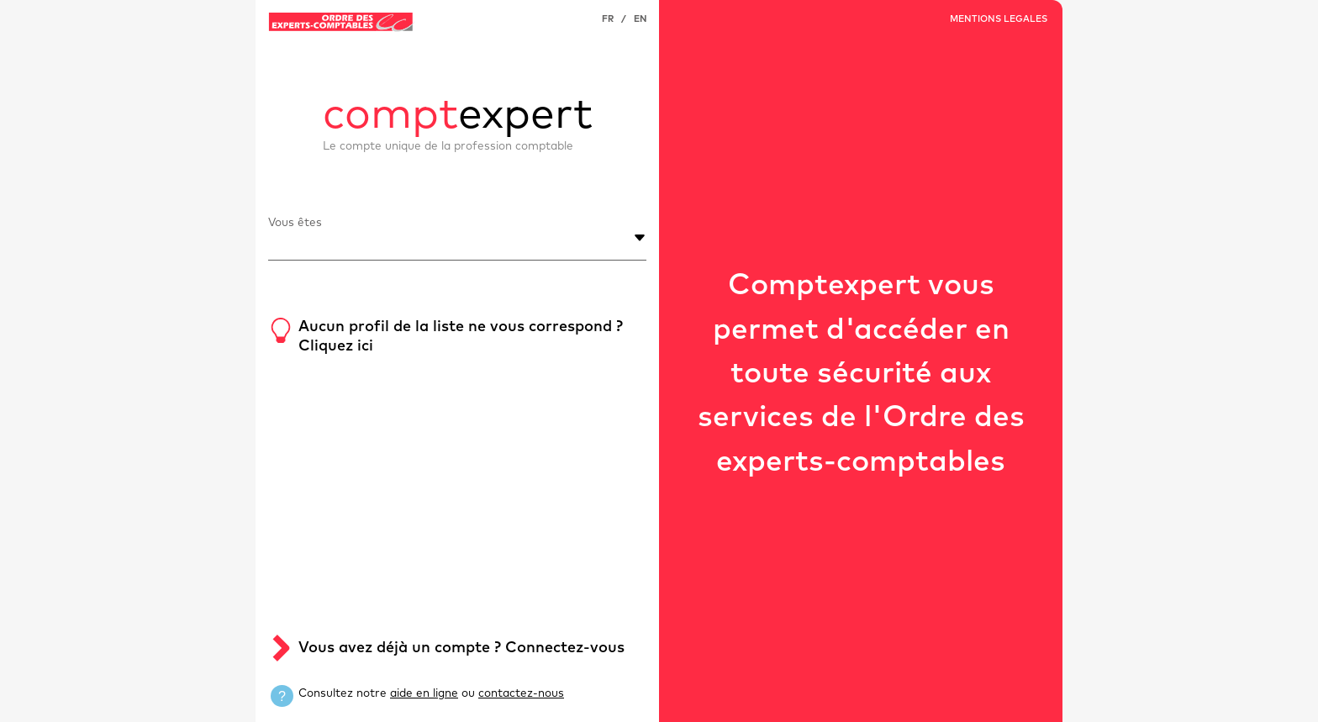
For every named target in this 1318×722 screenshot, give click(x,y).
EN (640, 19)
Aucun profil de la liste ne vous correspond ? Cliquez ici (460, 336)
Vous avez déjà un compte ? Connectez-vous (461, 648)
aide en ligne (424, 693)
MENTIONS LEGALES (998, 19)
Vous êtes (295, 223)
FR (608, 19)
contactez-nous (521, 693)
